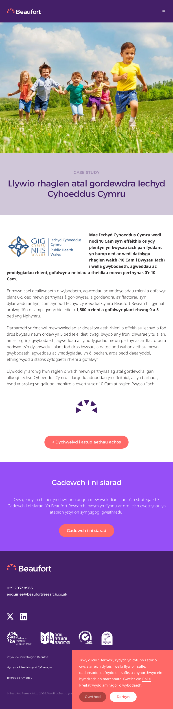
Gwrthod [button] (93, 697)
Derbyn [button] (123, 697)
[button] (163, 11)
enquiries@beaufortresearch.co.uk (37, 594)
